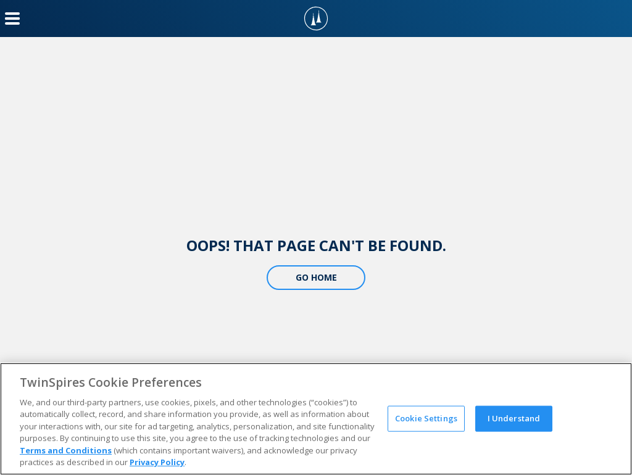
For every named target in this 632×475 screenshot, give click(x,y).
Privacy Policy (157, 462)
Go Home (316, 277)
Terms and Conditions (66, 450)
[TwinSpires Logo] (316, 18)
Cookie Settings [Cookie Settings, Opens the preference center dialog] (426, 418)
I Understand (514, 418)
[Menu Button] (12, 18)
